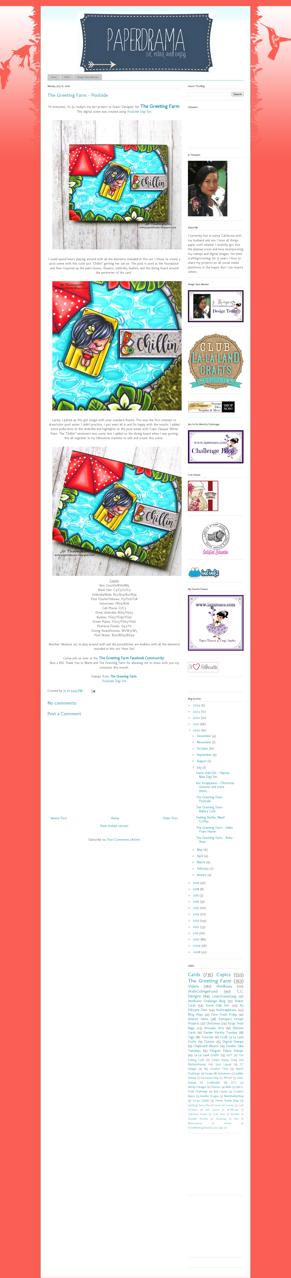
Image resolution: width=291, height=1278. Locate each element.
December (204, 736)
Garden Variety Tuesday (220, 1032)
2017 (196, 895)
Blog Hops (195, 1014)
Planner (215, 1087)
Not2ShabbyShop (234, 1096)
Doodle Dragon (209, 1096)
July (200, 767)
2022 (197, 718)
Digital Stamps (233, 1041)
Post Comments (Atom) (123, 839)
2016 (196, 902)
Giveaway (221, 1118)
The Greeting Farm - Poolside (210, 799)
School (228, 1123)
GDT (229, 1055)
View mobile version (114, 826)
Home (54, 77)
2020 (197, 730)
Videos (193, 986)
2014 (196, 914)
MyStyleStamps (197, 1064)
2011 (196, 933)
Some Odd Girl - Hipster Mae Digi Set (213, 775)
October (203, 748)
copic (221, 1127)
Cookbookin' (213, 1082)
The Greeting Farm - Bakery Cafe (210, 809)
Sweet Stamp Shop (227, 1100)
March (201, 862)
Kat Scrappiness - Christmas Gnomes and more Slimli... (215, 787)
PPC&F (228, 1078)
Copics (223, 974)
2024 (197, 705)
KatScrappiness (226, 1010)
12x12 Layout (223, 1064)
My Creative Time (216, 1069)
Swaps (209, 1073)
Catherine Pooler (197, 1114)
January (202, 875)
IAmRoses (224, 986)
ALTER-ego (232, 1109)
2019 (196, 883)
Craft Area (219, 1114)
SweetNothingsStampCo (201, 1127)
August (202, 761)
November (204, 742)
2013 (196, 920)
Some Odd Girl (217, 1005)
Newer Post (59, 818)
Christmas (213, 1023)
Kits (236, 1118)
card (191, 1105)
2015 (196, 908)
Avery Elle (204, 1105)
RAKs (228, 1087)
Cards (194, 974)
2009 (197, 946)
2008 (197, 952)
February (203, 868)
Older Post (170, 818)
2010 (196, 939)
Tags (191, 1037)
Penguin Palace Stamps (227, 1051)
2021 (196, 724)
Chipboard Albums (206, 1046)
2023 (197, 711)
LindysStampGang (224, 996)
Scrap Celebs (201, 1100)
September (205, 755)
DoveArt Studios (198, 1118)
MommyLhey (195, 1123)
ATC (234, 1082)
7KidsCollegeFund (203, 991)
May (200, 850)
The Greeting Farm (159, 106)
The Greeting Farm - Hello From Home (214, 829)
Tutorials (207, 1037)
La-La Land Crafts (206, 1055)
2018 (196, 889)
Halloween (224, 1073)
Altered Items (198, 1019)
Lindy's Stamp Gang (224, 1060)
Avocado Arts (214, 1028)
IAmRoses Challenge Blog (207, 1001)
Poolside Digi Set (139, 112)
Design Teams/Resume (87, 77)
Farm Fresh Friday (224, 1014)
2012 (196, 927)
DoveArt (235, 1114)
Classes (209, 1041)
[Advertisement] (213, 1165)
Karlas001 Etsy (210, 1078)
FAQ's (67, 77)
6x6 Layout (212, 1109)
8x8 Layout (220, 1091)
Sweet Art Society (224, 1105)
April (200, 856)
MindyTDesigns (197, 1087)
